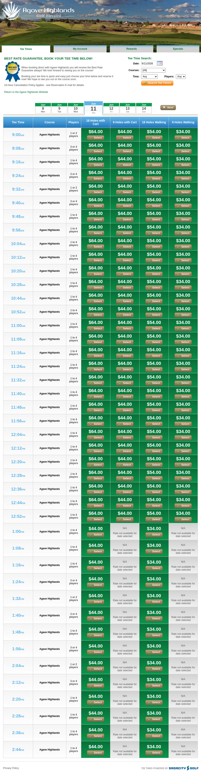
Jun (93, 103)
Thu (93, 113)
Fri (111, 112)
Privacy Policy (11, 768)
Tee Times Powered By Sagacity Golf (169, 767)
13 (128, 109)
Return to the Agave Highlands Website (26, 92)
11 (94, 109)
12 (111, 109)
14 (144, 109)
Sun (144, 112)
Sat (127, 112)
